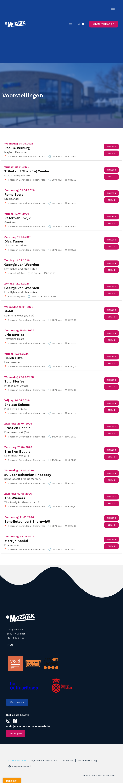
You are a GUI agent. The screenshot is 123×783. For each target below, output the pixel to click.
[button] (70, 24)
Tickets (111, 146)
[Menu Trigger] (113, 10)
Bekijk (111, 153)
